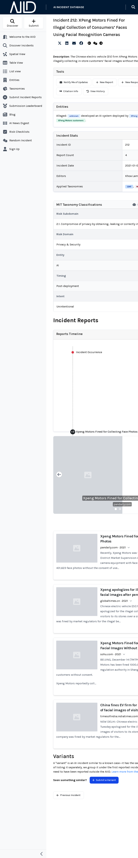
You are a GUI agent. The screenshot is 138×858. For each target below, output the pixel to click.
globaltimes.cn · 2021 (114, 601)
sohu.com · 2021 (110, 654)
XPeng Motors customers (71, 120)
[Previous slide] (59, 475)
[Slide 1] (116, 509)
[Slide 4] (129, 509)
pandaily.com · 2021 (113, 547)
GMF (129, 186)
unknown (74, 116)
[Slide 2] (120, 509)
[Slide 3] (124, 509)
